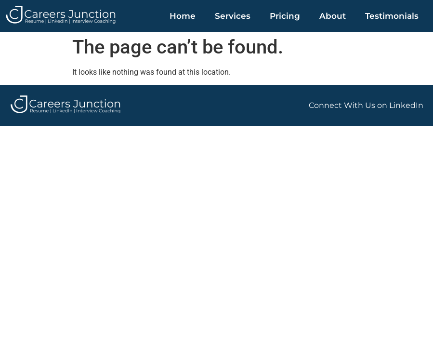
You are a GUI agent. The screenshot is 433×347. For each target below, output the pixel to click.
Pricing (285, 16)
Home (183, 16)
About (332, 16)
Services (232, 16)
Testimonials (392, 16)
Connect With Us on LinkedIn (366, 105)
